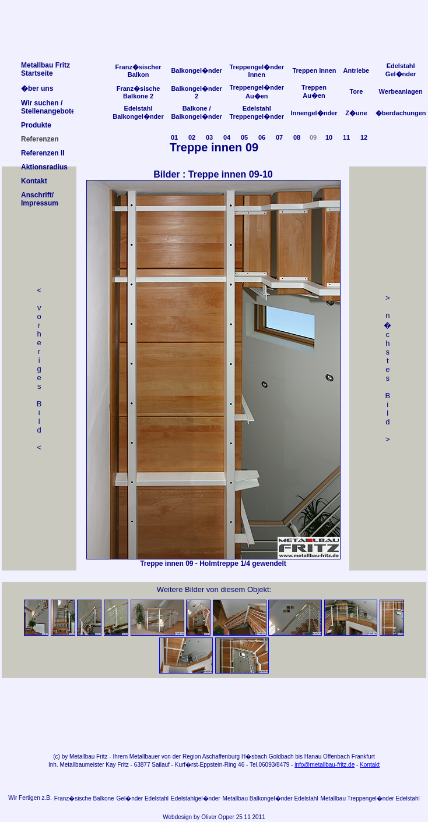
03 (209, 137)
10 (328, 137)
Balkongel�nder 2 (196, 92)
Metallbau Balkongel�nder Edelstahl (270, 798)
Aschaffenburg (221, 756)
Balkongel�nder (196, 70)
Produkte (36, 125)
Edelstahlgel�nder (195, 798)
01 (174, 137)
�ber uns (37, 88)
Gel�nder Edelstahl (143, 798)
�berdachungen (401, 112)
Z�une (356, 112)
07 (279, 137)
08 (296, 137)
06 (261, 137)
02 (191, 137)
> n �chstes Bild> (387, 368)
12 (363, 137)
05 (244, 137)
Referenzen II (43, 153)
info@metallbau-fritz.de (324, 764)
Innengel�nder (313, 112)
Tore (356, 91)
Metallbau (81, 756)
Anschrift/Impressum (39, 199)
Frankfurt (363, 756)
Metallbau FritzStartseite (45, 69)
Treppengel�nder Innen (256, 70)
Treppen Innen (314, 70)
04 (226, 137)
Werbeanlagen (401, 91)
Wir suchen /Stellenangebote (48, 107)
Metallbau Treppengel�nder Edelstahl (370, 798)
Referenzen (40, 139)
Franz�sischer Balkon (138, 70)
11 (346, 137)
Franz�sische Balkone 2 (138, 92)
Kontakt (370, 764)
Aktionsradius (44, 167)
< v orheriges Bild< (39, 369)
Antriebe (356, 70)
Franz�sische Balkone (84, 798)
